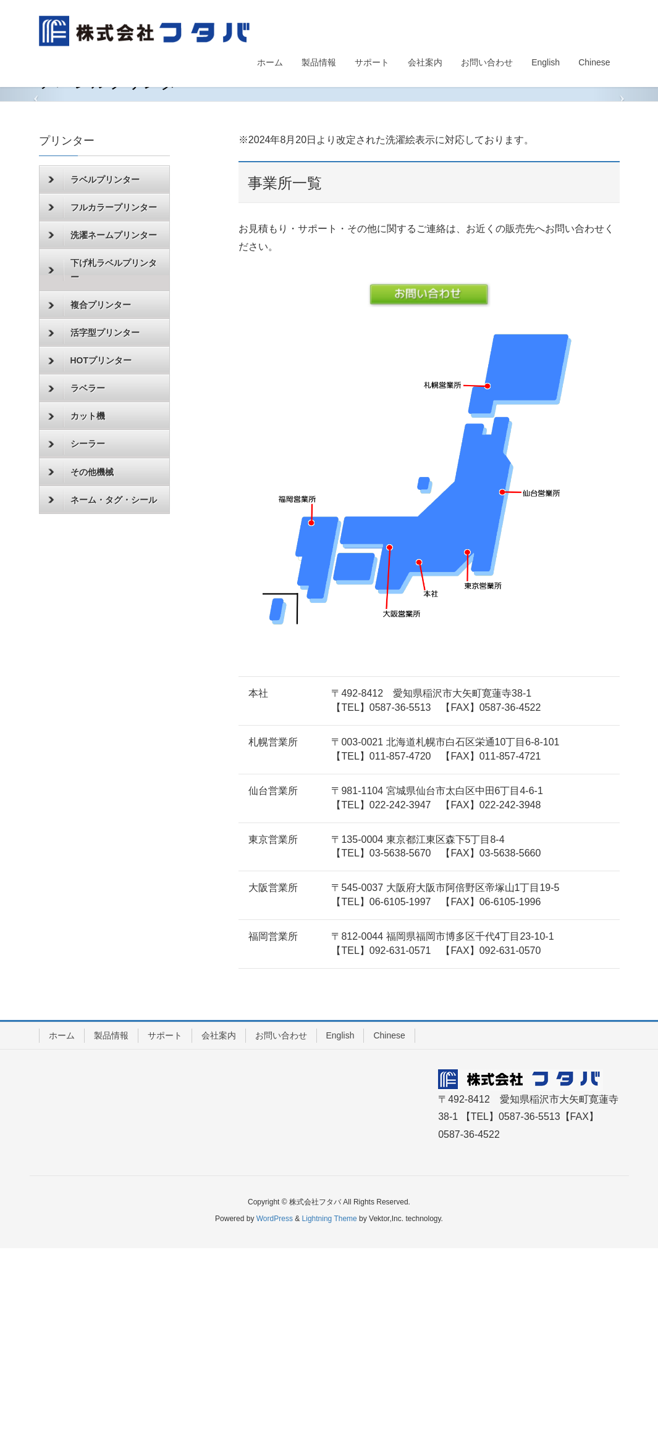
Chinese (389, 1228)
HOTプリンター (90, 554)
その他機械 (81, 665)
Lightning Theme (329, 1411)
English (340, 1228)
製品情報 (111, 1228)
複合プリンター (89, 498)
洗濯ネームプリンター (102, 428)
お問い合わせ (281, 1228)
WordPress (274, 1411)
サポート (165, 1228)
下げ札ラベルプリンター (102, 463)
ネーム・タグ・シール (102, 693)
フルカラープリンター (102, 401)
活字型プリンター (94, 526)
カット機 (76, 609)
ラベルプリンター (94, 373)
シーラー (76, 637)
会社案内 (218, 1228)
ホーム (62, 1228)
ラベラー (76, 581)
